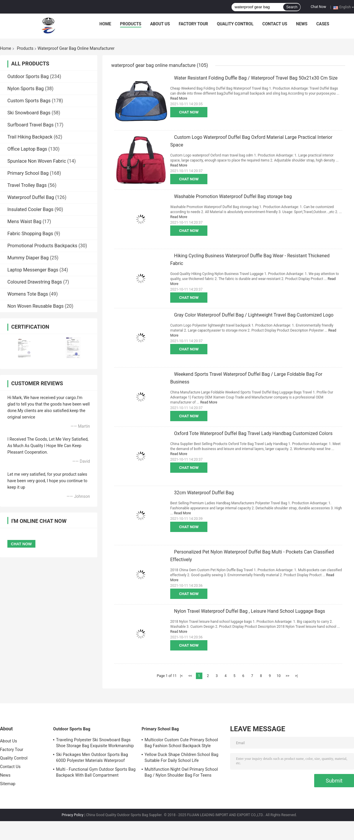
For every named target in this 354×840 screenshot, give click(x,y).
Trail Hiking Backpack (30, 137)
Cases (322, 24)
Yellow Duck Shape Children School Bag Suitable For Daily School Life (181, 757)
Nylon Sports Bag (25, 88)
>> (287, 676)
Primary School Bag (28, 173)
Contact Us (274, 24)
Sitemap (7, 783)
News (302, 24)
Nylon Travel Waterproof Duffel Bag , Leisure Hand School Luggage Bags (249, 611)
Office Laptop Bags (27, 149)
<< (190, 676)
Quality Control (235, 24)
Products (130, 24)
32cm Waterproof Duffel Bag (204, 492)
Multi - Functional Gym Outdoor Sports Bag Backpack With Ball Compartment (95, 772)
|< (181, 676)
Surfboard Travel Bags (30, 125)
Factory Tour (193, 24)
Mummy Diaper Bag (28, 258)
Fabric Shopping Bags (30, 233)
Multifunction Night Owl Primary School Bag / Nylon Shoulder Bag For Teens (181, 772)
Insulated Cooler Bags (30, 209)
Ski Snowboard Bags (28, 113)
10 (279, 676)
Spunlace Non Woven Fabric (36, 161)
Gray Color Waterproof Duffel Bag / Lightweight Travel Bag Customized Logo (253, 315)
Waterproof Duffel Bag (30, 197)
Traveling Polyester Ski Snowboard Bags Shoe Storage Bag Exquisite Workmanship (95, 742)
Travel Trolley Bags (27, 185)
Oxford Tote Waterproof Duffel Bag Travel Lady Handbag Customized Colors (253, 433)
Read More (178, 98)
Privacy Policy (72, 815)
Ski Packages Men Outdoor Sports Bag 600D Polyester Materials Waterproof (92, 757)
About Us (160, 24)
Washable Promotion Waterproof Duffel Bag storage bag (233, 196)
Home (105, 24)
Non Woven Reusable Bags (35, 306)
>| (296, 676)
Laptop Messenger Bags (32, 270)
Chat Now (318, 7)
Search (291, 7)
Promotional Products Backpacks (42, 245)
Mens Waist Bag (24, 221)
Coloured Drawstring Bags (34, 282)
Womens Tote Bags (27, 294)
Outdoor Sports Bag (28, 76)
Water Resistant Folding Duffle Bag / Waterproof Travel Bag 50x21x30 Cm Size (255, 78)
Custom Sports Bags (29, 100)
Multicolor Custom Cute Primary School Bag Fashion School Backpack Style (181, 742)
